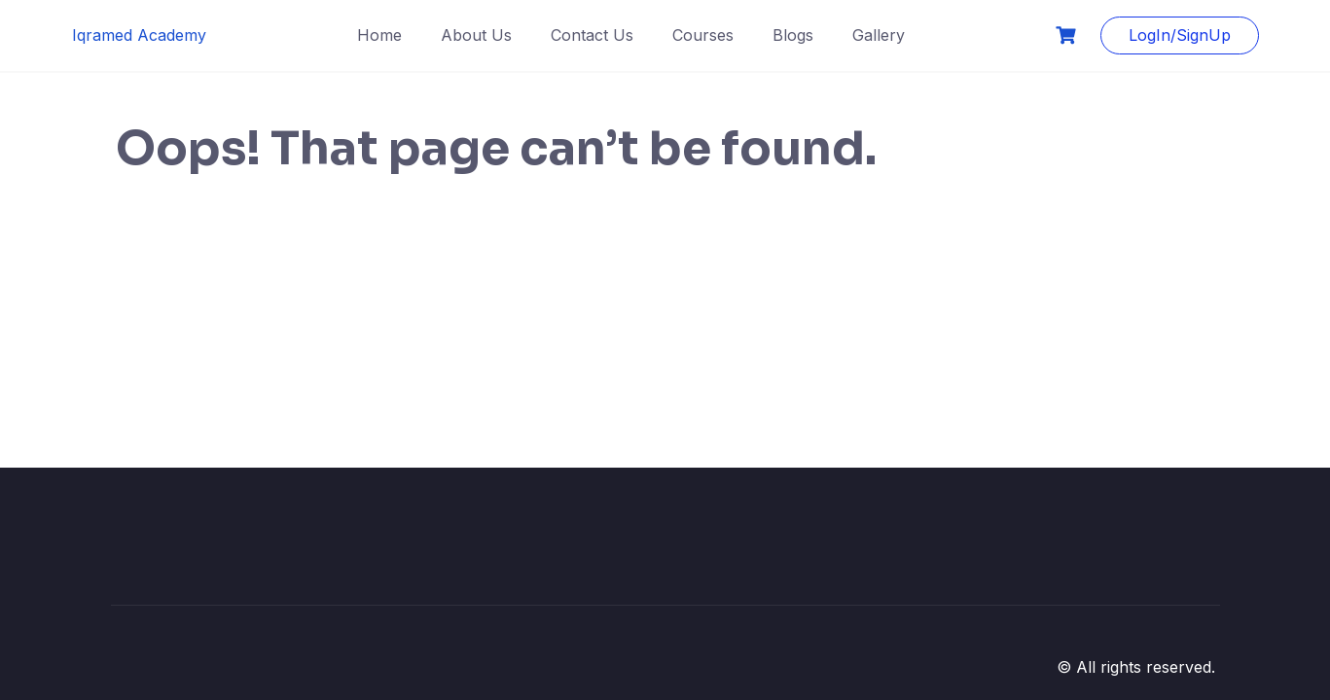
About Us (476, 35)
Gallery (878, 35)
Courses (703, 35)
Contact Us (592, 35)
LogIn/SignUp (1180, 35)
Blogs (793, 35)
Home (379, 35)
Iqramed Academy (139, 35)
